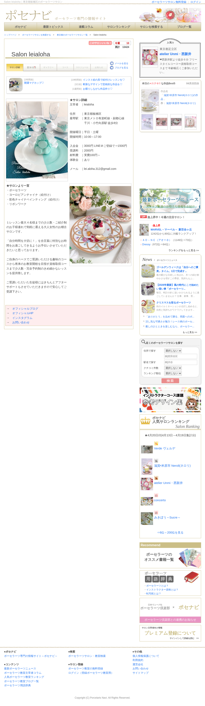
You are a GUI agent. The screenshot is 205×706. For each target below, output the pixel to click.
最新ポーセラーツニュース (20, 668)
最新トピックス (53, 26)
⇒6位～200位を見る (170, 532)
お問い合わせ (21, 322)
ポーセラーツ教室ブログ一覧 (21, 681)
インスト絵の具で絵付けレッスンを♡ (104, 79)
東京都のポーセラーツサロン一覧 (72, 35)
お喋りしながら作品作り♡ (97, 88)
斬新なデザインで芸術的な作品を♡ (102, 84)
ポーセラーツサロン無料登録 (169, 1)
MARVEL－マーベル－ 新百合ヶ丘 (171, 229)
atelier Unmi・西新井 (175, 54)
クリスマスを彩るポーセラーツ (173, 302)
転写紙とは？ (153, 593)
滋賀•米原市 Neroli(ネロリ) (181, 103)
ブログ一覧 (184, 26)
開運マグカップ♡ (34, 82)
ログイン (195, 1)
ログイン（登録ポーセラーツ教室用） (91, 672)
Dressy (146, 244)
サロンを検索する (151, 26)
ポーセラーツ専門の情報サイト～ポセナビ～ (30, 655)
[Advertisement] (52, 337)
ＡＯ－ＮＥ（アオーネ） (157, 240)
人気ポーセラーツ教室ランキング (24, 676)
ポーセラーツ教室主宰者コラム (22, 672)
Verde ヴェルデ (164, 448)
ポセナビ (20, 26)
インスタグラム (22, 317)
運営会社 (138, 664)
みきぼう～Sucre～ (167, 517)
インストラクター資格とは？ (162, 589)
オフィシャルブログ (25, 308)
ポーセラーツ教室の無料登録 (85, 668)
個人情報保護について (146, 655)
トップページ (10, 35)
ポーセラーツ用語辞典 (17, 685)
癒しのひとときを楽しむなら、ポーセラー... (169, 326)
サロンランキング (118, 26)
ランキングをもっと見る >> (183, 250)
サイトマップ (141, 672)
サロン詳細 (15, 67)
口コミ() (31, 67)
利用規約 (138, 660)
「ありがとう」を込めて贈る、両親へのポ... (169, 316)
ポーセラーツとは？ (157, 585)
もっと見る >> (190, 332)
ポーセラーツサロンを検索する (36, 35)
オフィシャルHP (22, 313)
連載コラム (86, 26)
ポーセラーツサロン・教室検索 (87, 655)
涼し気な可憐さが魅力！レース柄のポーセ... (169, 321)
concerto (160, 500)
